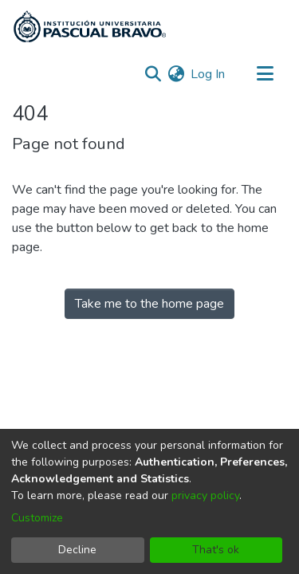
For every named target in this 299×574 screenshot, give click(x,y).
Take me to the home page (149, 304)
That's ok (215, 549)
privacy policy (205, 495)
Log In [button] (208, 74)
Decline (77, 549)
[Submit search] (153, 74)
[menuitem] (176, 74)
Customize (37, 517)
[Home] (89, 26)
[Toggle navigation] (264, 74)
